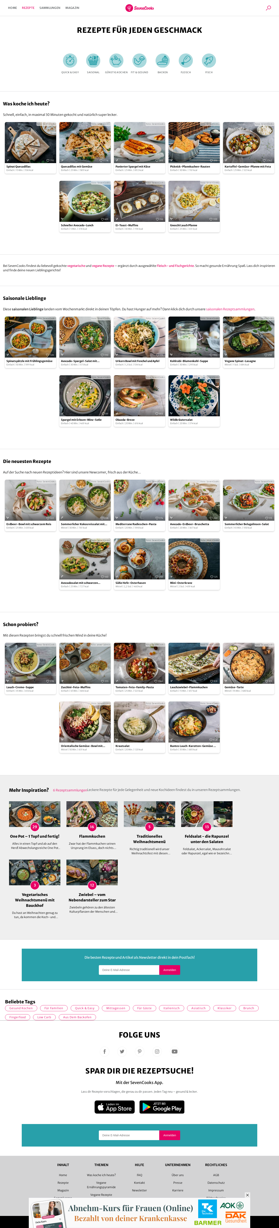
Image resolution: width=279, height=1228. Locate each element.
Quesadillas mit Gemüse (76, 166)
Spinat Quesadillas (18, 166)
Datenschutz (216, 1183)
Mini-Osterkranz (181, 583)
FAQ (139, 1175)
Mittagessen (115, 1008)
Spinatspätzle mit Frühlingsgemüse (29, 361)
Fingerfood (17, 1017)
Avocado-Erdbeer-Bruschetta (189, 524)
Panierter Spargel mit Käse (133, 166)
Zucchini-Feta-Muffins (76, 687)
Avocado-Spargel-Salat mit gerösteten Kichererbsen (79, 361)
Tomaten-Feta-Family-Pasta (135, 687)
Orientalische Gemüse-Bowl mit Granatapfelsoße (82, 746)
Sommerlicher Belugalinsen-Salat (247, 524)
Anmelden (169, 970)
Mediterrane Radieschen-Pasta (136, 524)
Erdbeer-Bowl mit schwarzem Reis (28, 524)
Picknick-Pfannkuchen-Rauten (190, 166)
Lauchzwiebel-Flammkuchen (189, 687)
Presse (177, 1183)
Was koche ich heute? (101, 1175)
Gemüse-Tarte (234, 687)
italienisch (171, 1008)
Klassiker (225, 1008)
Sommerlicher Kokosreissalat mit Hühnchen (83, 524)
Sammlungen (49, 8)
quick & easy (85, 1008)
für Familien (53, 1008)
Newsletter (139, 1190)
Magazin (72, 8)
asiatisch (198, 1008)
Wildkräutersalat (181, 420)
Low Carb (44, 1017)
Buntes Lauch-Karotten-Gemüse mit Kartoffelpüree (194, 746)
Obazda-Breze (125, 420)
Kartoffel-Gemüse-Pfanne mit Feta (248, 166)
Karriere (177, 1190)
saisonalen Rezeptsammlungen (230, 309)
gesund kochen (21, 1008)
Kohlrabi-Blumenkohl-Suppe (189, 361)
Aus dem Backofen (77, 1017)
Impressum (216, 1190)
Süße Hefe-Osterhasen (131, 583)
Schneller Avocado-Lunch (77, 225)
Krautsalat (123, 746)
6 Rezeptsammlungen (70, 790)
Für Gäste (144, 1008)
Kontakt (139, 1183)
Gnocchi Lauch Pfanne (183, 225)
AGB (216, 1175)
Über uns (178, 1175)
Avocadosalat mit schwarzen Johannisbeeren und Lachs (79, 583)
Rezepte (28, 8)
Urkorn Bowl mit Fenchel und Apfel (137, 361)
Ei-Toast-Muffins (127, 225)
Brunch (248, 1008)
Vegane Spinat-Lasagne (240, 361)
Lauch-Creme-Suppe (20, 687)
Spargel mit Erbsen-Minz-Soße (81, 420)
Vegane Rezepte (101, 1195)
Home (12, 8)
